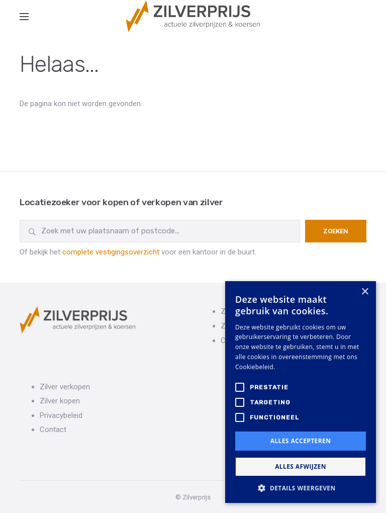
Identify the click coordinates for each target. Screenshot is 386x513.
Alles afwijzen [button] (300, 466)
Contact (53, 429)
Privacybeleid (61, 415)
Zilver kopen (60, 400)
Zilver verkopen (65, 386)
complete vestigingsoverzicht (110, 251)
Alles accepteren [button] (300, 441)
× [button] (364, 292)
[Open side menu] (24, 17)
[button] (300, 488)
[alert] (300, 392)
